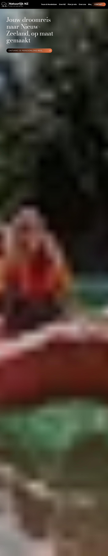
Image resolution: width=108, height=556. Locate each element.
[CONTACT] (98, 4)
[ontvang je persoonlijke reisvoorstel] (29, 50)
